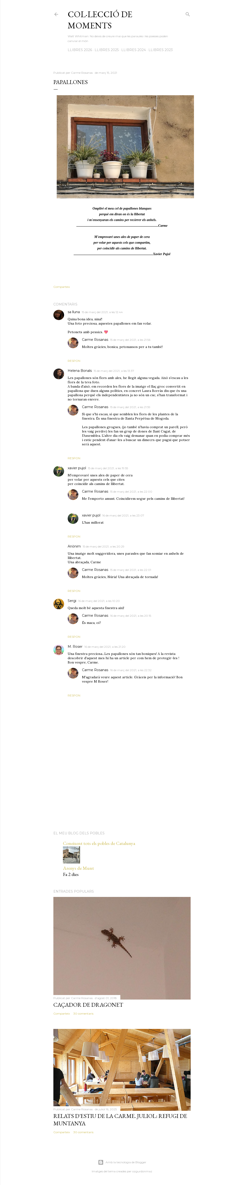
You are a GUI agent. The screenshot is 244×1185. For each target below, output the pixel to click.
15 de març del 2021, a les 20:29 (103, 546)
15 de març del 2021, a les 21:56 (130, 340)
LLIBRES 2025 (107, 50)
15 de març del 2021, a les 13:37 (114, 371)
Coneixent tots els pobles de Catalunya (99, 843)
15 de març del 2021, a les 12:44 (102, 312)
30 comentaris (83, 1013)
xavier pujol (77, 468)
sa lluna (74, 312)
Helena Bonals (80, 371)
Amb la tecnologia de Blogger (122, 1162)
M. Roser (75, 646)
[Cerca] (188, 13)
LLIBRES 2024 (133, 50)
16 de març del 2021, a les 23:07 (123, 515)
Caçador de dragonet (88, 1004)
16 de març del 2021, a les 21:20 (105, 646)
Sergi (72, 601)
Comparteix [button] (61, 287)
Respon (74, 361)
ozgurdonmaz (142, 1171)
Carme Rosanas (95, 339)
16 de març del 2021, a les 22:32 (131, 670)
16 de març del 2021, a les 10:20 (99, 601)
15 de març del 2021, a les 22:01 (130, 570)
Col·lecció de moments (100, 20)
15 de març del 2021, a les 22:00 (131, 491)
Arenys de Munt (78, 868)
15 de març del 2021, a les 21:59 (130, 407)
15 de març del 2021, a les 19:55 (108, 468)
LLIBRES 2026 (80, 50)
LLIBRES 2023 (160, 50)
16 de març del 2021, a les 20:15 (130, 615)
